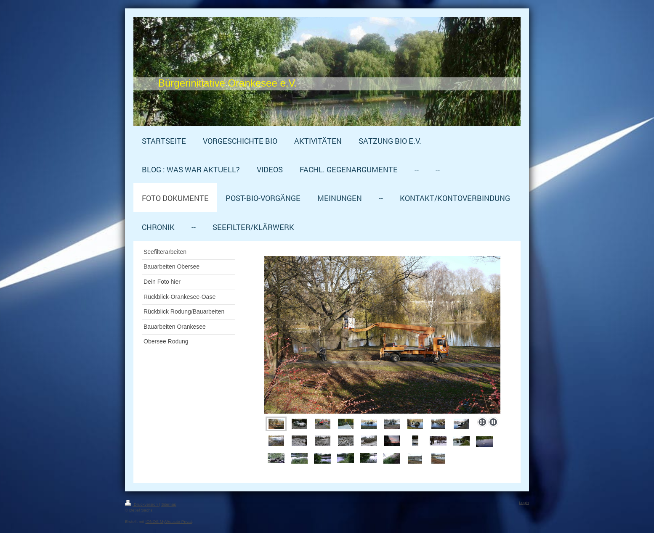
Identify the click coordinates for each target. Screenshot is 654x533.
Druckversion (142, 504)
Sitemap (168, 504)
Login (524, 502)
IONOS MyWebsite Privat (168, 521)
